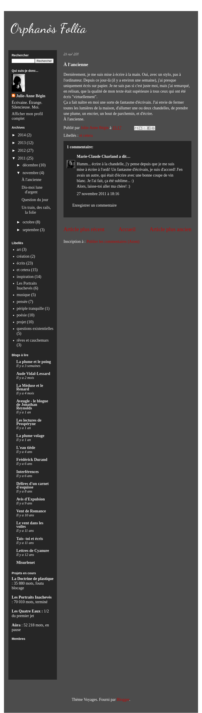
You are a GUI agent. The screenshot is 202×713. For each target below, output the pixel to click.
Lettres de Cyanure (32, 550)
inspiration (25, 276)
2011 (22, 158)
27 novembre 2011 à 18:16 (98, 194)
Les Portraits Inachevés (27, 285)
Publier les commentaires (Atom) (112, 241)
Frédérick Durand (31, 459)
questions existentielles (35, 328)
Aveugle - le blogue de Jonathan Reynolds (32, 404)
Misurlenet (25, 562)
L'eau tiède (25, 447)
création (23, 256)
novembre (30, 173)
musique (23, 295)
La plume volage (30, 436)
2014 (22, 135)
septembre (31, 230)
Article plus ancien (170, 229)
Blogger (123, 699)
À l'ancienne (31, 179)
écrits (21, 263)
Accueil (127, 229)
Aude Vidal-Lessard (33, 373)
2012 (22, 150)
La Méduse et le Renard (29, 387)
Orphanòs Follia (48, 28)
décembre (30, 165)
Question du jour (35, 200)
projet (21, 322)
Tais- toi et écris (29, 538)
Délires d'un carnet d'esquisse (32, 485)
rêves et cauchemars (33, 340)
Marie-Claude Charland (97, 156)
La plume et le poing (33, 361)
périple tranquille (30, 308)
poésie (22, 315)
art (19, 249)
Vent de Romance (31, 511)
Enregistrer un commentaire (94, 205)
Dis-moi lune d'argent (32, 189)
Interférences (27, 472)
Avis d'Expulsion (30, 499)
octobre (28, 222)
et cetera (86, 135)
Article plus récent (84, 229)
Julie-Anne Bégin (30, 96)
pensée (22, 301)
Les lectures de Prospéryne (28, 422)
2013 (22, 143)
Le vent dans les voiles (29, 525)
